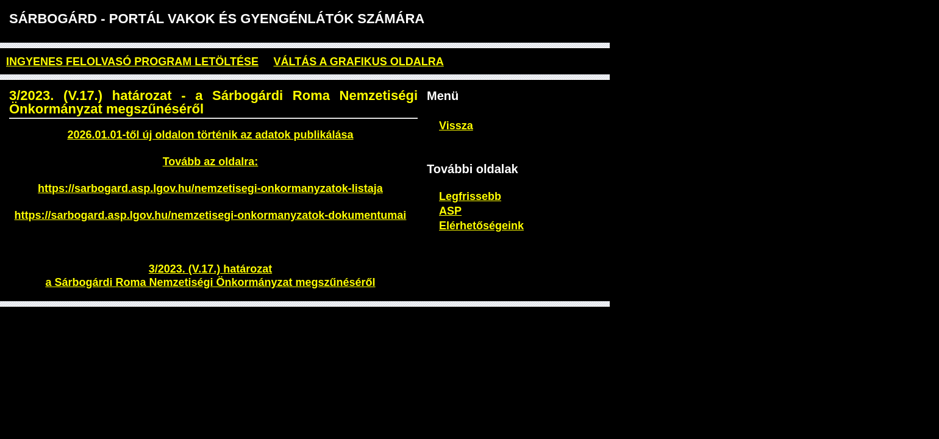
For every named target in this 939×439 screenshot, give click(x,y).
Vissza (456, 126)
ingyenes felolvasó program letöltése (132, 61)
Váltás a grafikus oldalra (358, 61)
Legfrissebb (470, 196)
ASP (450, 211)
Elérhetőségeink (481, 226)
